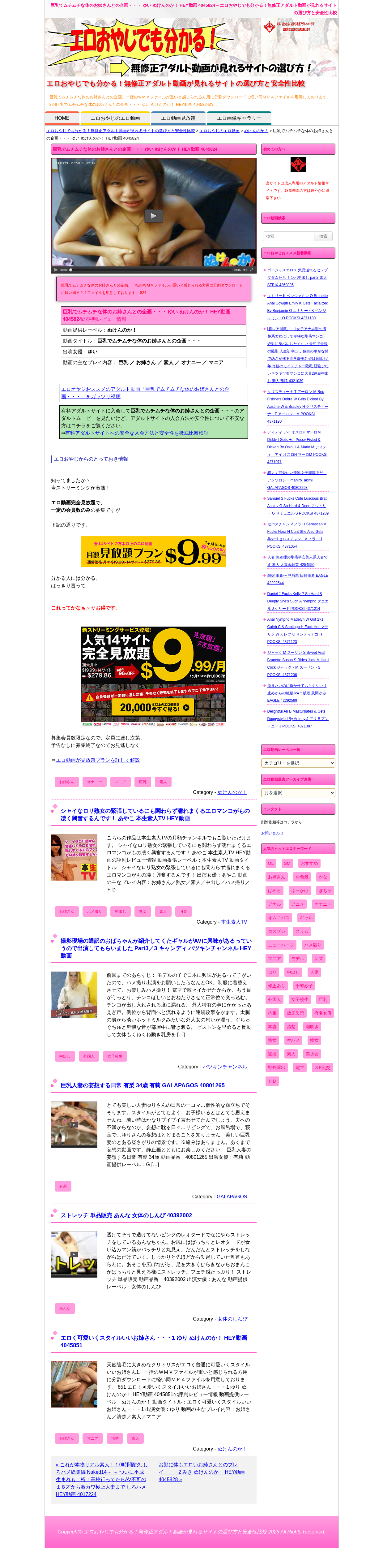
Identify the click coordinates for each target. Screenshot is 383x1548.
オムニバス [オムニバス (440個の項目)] (279, 917)
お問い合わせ (272, 833)
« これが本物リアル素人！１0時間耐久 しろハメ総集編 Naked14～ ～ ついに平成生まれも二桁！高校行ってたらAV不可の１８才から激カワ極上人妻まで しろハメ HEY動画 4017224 (102, 1479)
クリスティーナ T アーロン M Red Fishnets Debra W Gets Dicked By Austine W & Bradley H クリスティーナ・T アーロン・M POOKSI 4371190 (297, 407)
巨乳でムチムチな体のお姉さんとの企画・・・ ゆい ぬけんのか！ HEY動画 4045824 (135, 149)
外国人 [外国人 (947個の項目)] (274, 999)
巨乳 (143, 782)
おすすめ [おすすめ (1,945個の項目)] (309, 863)
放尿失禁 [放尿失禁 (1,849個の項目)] (295, 1013)
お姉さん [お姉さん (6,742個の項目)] (276, 876)
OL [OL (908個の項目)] (271, 863)
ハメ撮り (94, 911)
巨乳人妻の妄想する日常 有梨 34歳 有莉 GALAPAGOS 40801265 (143, 1085)
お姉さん (66, 782)
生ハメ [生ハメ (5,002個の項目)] (293, 1040)
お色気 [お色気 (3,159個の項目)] (302, 876)
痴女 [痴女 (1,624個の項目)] (314, 1040)
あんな (64, 1308)
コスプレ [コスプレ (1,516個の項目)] (276, 931)
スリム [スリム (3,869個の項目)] (302, 931)
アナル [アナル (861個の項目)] (274, 904)
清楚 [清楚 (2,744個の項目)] (291, 1026)
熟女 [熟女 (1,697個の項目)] (272, 1040)
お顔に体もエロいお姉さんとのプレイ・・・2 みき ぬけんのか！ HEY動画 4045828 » (202, 1472)
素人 (163, 782)
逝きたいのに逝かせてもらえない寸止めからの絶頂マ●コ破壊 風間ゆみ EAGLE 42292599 (297, 693)
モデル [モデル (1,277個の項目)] (297, 958)
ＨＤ (183, 911)
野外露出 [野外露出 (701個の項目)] (276, 1067)
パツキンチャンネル (225, 1066)
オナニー (94, 782)
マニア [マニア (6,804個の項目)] (274, 958)
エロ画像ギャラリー (239, 118)
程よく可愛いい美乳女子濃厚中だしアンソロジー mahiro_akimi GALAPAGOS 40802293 (297, 480)
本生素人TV (234, 922)
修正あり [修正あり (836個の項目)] (276, 985)
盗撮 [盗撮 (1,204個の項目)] (272, 1053)
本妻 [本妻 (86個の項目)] (272, 1026)
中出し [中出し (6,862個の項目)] (293, 972)
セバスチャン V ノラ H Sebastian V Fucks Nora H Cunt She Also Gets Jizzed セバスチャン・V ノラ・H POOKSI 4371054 (296, 535)
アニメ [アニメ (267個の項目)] (297, 904)
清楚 (115, 1438)
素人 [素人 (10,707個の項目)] (291, 1053)
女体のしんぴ (232, 1319)
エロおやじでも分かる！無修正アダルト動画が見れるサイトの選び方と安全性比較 (120, 130)
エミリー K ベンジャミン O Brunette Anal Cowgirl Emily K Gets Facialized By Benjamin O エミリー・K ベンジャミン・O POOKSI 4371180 (297, 307)
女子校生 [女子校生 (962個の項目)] (300, 999)
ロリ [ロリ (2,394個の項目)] (272, 972)
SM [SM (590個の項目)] (287, 863)
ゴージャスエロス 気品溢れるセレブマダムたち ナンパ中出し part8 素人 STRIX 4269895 (297, 277)
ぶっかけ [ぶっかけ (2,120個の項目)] (300, 890)
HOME (62, 118)
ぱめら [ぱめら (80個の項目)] (274, 890)
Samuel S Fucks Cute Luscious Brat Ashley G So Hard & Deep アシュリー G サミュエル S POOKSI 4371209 (298, 505)
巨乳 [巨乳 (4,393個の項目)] (323, 999)
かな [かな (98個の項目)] (323, 876)
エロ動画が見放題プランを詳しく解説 (98, 760)
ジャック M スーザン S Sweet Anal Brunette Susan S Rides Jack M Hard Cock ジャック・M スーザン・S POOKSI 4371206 (298, 663)
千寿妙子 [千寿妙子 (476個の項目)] (304, 985)
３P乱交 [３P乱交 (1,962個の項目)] (322, 1067)
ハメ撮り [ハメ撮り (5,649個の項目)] (312, 944)
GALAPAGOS (232, 1196)
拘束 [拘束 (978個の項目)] (272, 1013)
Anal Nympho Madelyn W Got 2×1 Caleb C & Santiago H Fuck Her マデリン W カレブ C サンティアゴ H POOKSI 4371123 (297, 630)
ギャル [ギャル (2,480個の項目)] (306, 917)
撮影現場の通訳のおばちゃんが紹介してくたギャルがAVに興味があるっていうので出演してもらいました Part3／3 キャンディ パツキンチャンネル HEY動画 (156, 948)
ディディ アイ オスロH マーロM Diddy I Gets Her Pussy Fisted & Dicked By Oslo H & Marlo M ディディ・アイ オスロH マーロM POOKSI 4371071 (297, 447)
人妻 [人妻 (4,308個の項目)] (314, 972)
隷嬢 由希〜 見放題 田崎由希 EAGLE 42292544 (297, 579)
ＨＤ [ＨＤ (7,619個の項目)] (272, 1081)
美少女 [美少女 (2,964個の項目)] (312, 1053)
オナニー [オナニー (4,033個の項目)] (323, 904)
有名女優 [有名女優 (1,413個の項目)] (323, 1013)
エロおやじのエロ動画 (115, 118)
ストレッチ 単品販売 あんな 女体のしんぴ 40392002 (126, 1215)
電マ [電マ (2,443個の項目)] (300, 1067)
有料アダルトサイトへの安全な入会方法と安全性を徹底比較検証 (137, 433)
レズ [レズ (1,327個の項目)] (318, 958)
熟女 (143, 911)
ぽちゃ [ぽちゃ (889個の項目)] (325, 890)
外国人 (89, 1056)
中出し (120, 911)
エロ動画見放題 (178, 118)
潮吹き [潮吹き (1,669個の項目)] (312, 1026)
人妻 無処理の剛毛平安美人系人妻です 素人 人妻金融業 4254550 (297, 561)
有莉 (63, 1186)
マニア (120, 782)
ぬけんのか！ (256, 130)
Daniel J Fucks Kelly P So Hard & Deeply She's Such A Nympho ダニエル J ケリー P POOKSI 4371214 (298, 601)
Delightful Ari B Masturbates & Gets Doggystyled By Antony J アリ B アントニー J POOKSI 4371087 (298, 718)
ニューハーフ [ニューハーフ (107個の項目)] (281, 944)
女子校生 (115, 1056)
